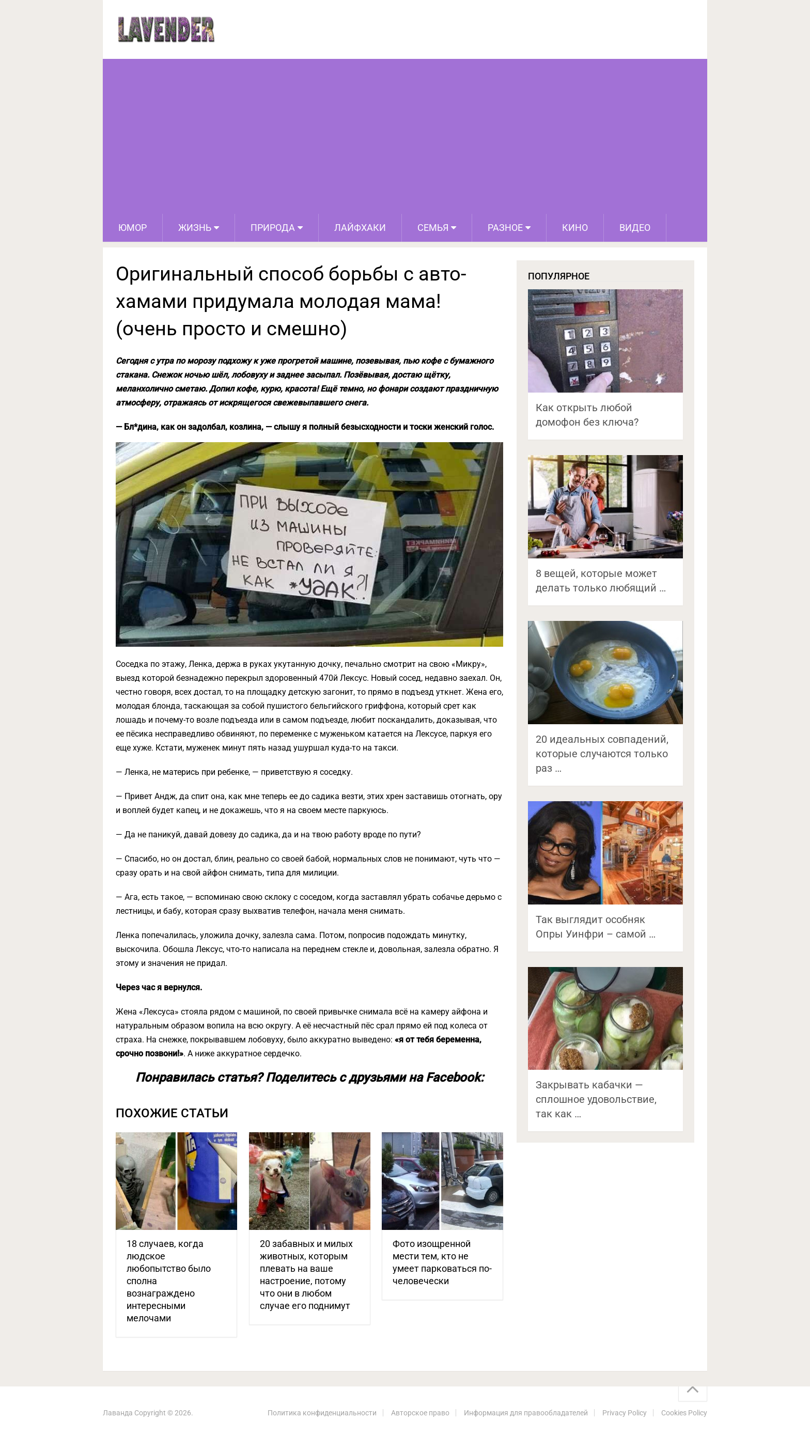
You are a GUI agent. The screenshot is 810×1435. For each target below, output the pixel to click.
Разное (505, 227)
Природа (273, 227)
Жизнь (194, 227)
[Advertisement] (405, 136)
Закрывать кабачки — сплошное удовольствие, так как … (596, 1099)
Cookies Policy (684, 1413)
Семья (432, 227)
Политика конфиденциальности (322, 1413)
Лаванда (118, 1413)
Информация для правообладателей (526, 1413)
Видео (634, 227)
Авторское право (420, 1413)
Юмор (132, 227)
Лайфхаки (360, 227)
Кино (575, 227)
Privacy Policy (624, 1413)
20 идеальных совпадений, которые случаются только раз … (602, 753)
